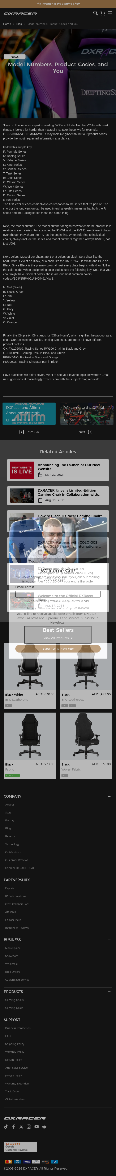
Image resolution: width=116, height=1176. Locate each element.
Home (7, 23)
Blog (19, 23)
